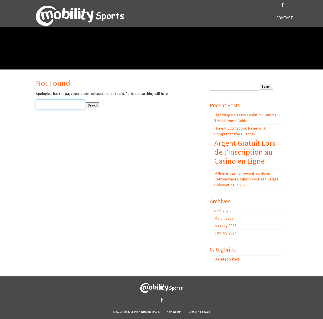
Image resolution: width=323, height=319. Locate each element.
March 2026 (224, 218)
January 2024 (225, 233)
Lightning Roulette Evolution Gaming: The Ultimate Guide (245, 117)
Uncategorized (226, 259)
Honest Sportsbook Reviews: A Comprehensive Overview (240, 131)
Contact (284, 17)
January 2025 (225, 225)
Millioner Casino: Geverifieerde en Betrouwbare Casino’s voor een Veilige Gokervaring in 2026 (246, 179)
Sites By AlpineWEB (199, 311)
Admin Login (174, 311)
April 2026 (222, 210)
